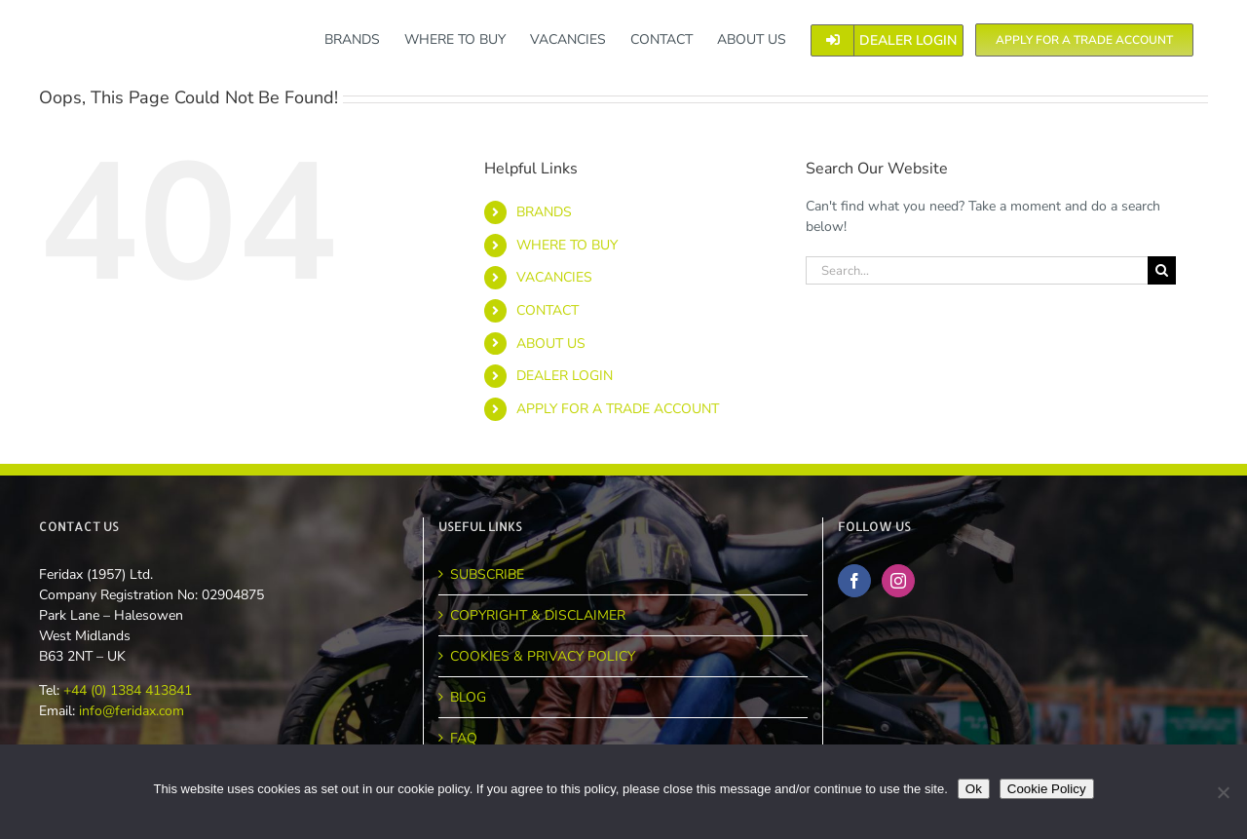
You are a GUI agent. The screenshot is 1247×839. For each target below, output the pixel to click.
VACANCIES (554, 277)
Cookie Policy (1046, 789)
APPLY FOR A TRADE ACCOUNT (617, 409)
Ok (973, 789)
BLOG (468, 697)
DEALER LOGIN (564, 375)
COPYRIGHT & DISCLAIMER (537, 615)
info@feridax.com (131, 711)
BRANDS (544, 212)
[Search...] (977, 270)
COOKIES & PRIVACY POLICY (542, 656)
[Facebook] (854, 580)
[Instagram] (898, 580)
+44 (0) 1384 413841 (125, 690)
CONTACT (547, 310)
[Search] (1162, 270)
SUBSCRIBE (487, 574)
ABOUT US (551, 343)
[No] (1222, 792)
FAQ (463, 738)
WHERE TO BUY (567, 245)
